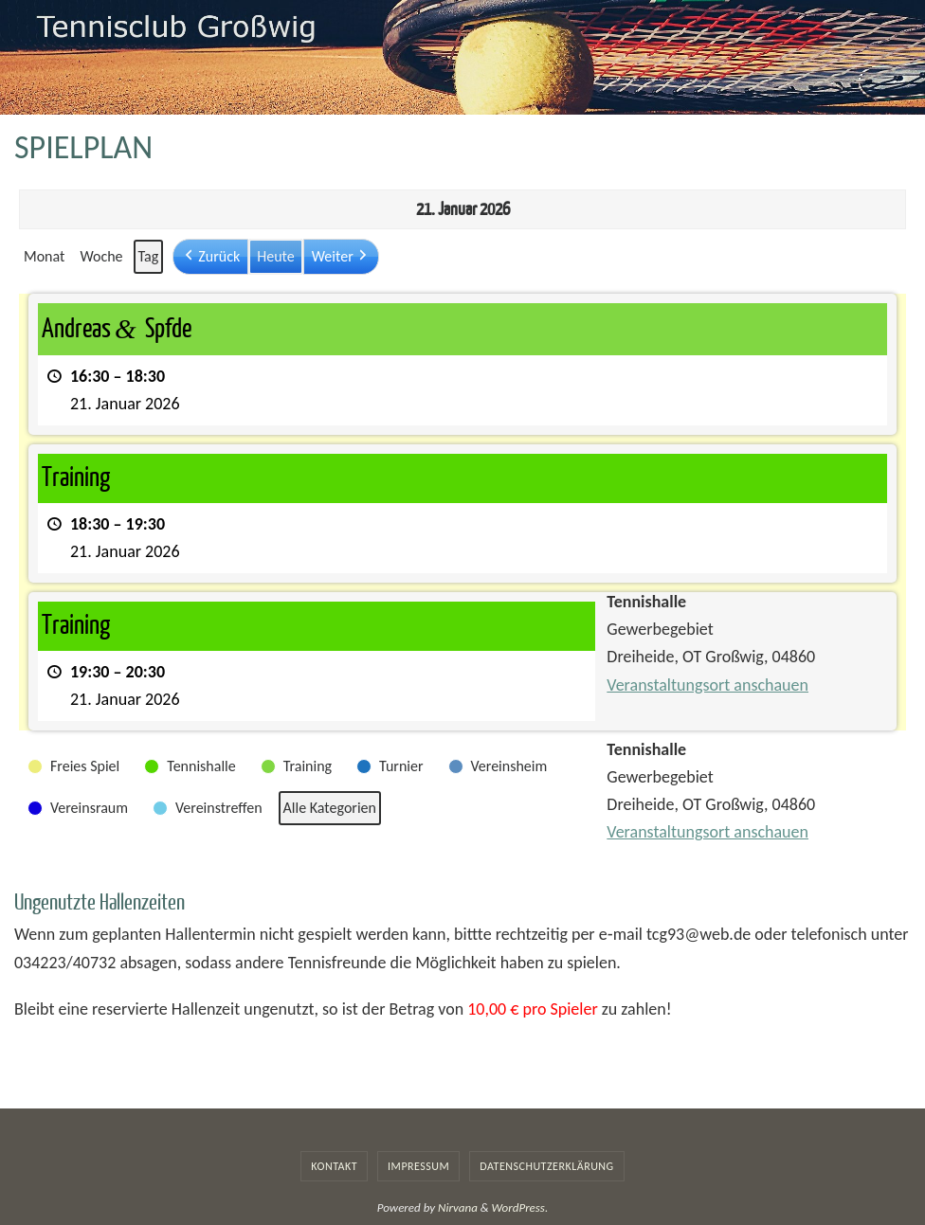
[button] (210, 257)
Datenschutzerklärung (546, 1166)
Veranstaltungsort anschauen (707, 685)
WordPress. (520, 1207)
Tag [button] (148, 256)
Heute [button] (275, 256)
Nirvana (458, 1207)
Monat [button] (44, 256)
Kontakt (334, 1166)
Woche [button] (101, 256)
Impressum (418, 1166)
